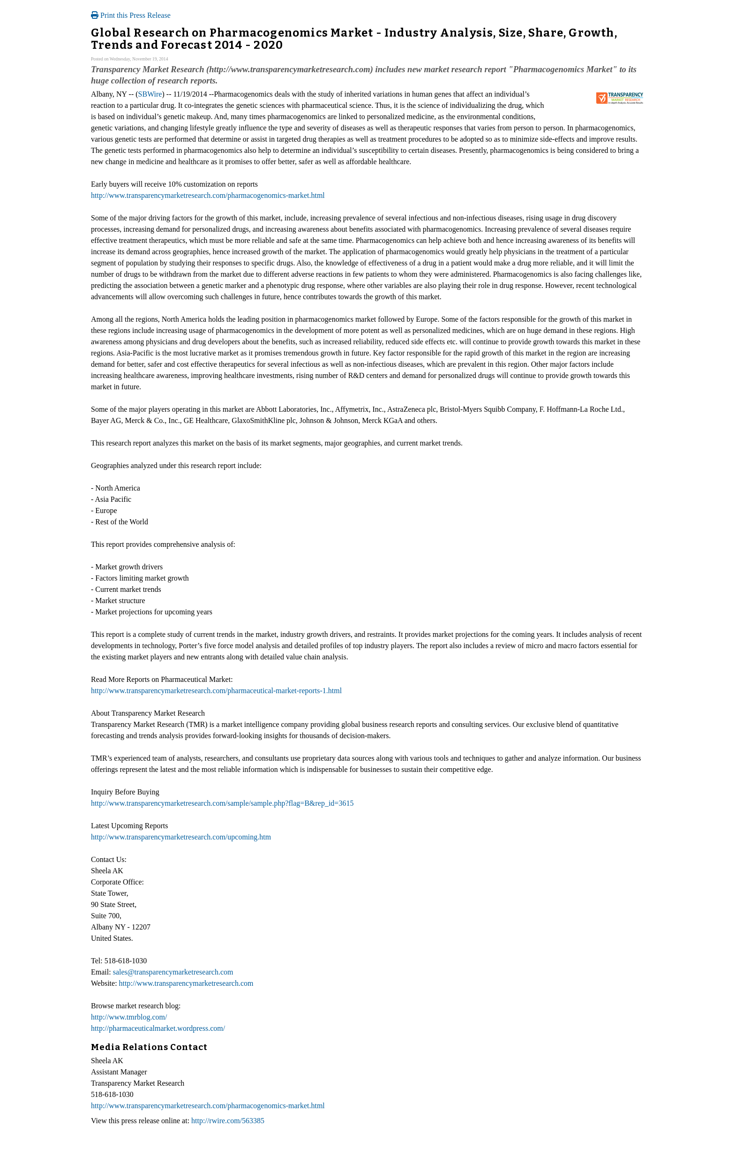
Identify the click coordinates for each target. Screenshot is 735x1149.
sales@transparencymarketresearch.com (173, 972)
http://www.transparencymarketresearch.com (186, 983)
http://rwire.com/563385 (227, 1121)
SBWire (150, 94)
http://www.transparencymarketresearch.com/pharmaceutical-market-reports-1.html (216, 691)
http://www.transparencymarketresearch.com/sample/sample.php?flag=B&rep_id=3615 (222, 803)
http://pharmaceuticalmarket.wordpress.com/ (158, 1028)
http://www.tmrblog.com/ (129, 1017)
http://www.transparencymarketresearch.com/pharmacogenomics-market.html (208, 195)
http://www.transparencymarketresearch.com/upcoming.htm (181, 837)
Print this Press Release (131, 15)
